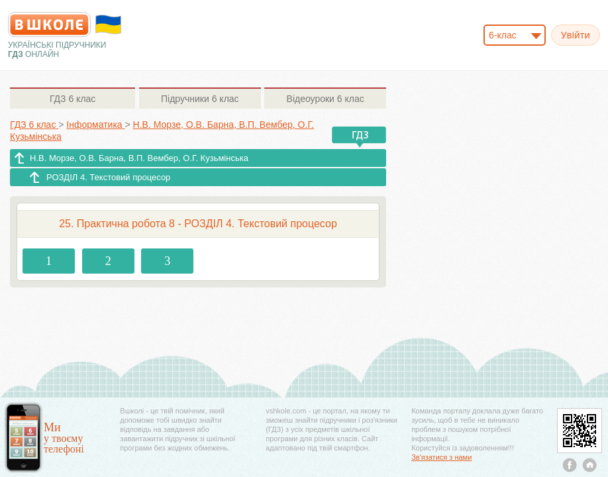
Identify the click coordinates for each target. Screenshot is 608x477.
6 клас (72, 98)
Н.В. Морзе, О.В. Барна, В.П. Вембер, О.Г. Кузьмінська (139, 158)
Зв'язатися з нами (441, 457)
